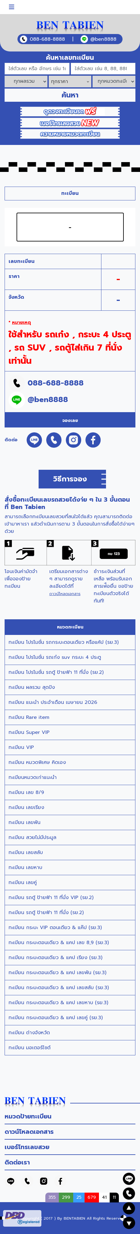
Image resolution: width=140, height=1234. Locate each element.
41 (104, 1197)
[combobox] (70, 81)
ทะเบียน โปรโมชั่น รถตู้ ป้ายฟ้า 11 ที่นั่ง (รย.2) (56, 672)
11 (114, 1197)
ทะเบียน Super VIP (29, 732)
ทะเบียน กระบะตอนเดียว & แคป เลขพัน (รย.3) (57, 972)
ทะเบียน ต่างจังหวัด (29, 1032)
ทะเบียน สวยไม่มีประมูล (32, 837)
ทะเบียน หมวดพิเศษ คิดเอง (37, 762)
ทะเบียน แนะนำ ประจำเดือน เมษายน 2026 (53, 702)
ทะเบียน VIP (21, 747)
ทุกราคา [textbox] (59, 81)
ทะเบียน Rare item (29, 717)
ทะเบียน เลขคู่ (23, 882)
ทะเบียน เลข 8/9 (26, 792)
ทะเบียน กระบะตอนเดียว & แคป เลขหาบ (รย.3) (58, 1002)
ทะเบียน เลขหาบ (25, 867)
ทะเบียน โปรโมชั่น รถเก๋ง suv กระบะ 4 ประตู (55, 657)
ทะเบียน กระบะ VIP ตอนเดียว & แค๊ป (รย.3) (55, 927)
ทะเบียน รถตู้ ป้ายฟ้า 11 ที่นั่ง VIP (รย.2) (51, 897)
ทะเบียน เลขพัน (24, 822)
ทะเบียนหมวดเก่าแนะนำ (33, 777)
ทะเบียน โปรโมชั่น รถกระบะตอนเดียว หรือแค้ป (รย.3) (64, 642)
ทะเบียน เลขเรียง (26, 807)
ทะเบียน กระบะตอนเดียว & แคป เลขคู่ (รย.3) (56, 1017)
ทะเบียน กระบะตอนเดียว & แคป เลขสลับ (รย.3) (59, 987)
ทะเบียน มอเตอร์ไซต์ (30, 1047)
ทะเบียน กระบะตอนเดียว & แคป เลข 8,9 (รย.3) (59, 942)
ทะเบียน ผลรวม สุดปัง (32, 687)
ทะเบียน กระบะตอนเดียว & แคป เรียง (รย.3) (55, 957)
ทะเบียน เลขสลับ (26, 852)
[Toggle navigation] (11, 7)
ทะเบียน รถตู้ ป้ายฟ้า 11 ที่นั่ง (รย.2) (46, 912)
